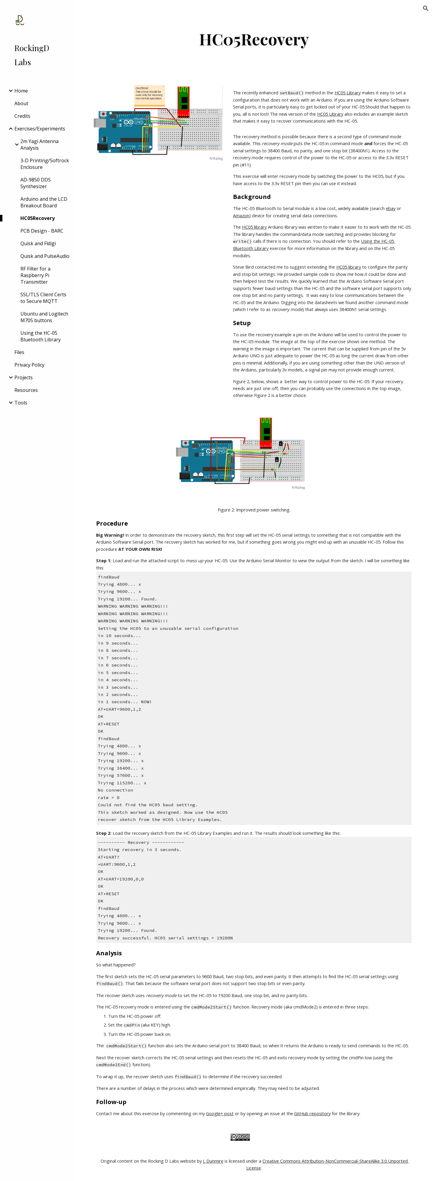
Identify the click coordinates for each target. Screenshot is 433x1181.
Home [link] (21, 90)
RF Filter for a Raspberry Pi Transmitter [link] (35, 275)
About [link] (21, 103)
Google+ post (220, 1113)
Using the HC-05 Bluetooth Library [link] (40, 336)
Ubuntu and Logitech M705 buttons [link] (44, 317)
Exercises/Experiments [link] (39, 128)
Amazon (241, 215)
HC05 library (254, 227)
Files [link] (19, 352)
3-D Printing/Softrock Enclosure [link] (44, 163)
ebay (390, 208)
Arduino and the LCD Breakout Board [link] (43, 202)
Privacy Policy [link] (29, 365)
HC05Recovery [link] (37, 218)
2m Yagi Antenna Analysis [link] (39, 144)
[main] (254, 39)
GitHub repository (312, 1113)
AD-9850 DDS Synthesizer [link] (35, 183)
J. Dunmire (213, 1161)
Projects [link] (23, 377)
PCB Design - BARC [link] (41, 230)
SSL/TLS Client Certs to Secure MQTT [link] (43, 297)
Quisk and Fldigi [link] (38, 243)
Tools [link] (20, 402)
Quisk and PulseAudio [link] (44, 256)
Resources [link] (26, 390)
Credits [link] (22, 116)
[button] (426, 8)
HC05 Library (348, 93)
